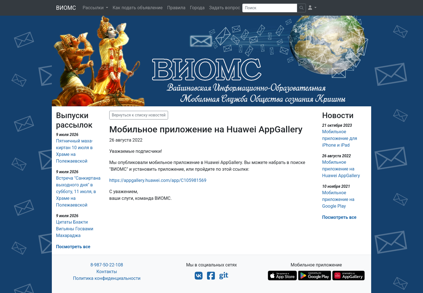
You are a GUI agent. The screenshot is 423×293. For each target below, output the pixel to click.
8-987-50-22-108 (106, 265)
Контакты (106, 271)
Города (197, 7)
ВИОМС (66, 7)
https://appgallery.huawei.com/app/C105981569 (157, 180)
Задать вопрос (224, 7)
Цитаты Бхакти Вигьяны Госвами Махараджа (74, 228)
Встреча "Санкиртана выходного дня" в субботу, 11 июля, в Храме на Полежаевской (78, 191)
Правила (176, 7)
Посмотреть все (73, 246)
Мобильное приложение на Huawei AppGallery (341, 169)
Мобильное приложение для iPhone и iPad (339, 138)
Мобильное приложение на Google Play (338, 199)
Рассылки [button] (94, 7)
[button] (312, 7)
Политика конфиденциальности (106, 278)
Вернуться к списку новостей (139, 115)
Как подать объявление (138, 7)
